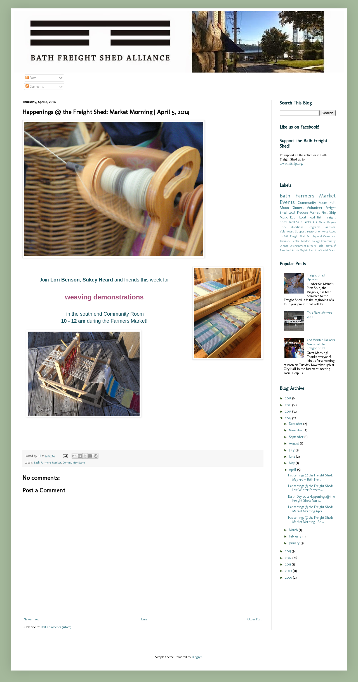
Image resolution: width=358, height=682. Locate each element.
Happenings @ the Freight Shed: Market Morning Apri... (310, 509)
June (292, 456)
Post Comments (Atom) (56, 627)
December (296, 424)
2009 (289, 577)
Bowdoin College (310, 241)
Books (307, 222)
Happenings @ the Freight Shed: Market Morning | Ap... (310, 519)
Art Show (319, 222)
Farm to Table (315, 245)
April (293, 470)
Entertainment (297, 245)
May (292, 463)
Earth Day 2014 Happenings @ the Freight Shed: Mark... (311, 498)
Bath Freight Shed (294, 236)
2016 (288, 405)
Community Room (74, 462)
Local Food (307, 217)
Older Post (255, 619)
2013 (288, 551)
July (292, 450)
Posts (30, 78)
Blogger (197, 657)
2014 (288, 418)
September (296, 437)
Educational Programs (304, 227)
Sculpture (314, 250)
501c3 (325, 231)
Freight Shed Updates (316, 277)
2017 (288, 398)
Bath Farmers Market (47, 462)
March (294, 530)
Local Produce (298, 213)
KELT (293, 217)
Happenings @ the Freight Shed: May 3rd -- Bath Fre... (310, 477)
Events (287, 202)
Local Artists (292, 250)
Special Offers (328, 250)
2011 (288, 564)
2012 (288, 558)
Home (143, 619)
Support (300, 231)
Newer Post (31, 619)
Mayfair (304, 250)
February (295, 536)
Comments (34, 87)
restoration (314, 231)
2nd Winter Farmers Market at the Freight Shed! (321, 344)
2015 (288, 411)
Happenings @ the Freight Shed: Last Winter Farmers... (310, 488)
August (294, 443)
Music (284, 217)
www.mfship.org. (291, 164)
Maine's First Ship (323, 213)
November (296, 430)
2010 (289, 571)
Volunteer (315, 207)
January (294, 543)
